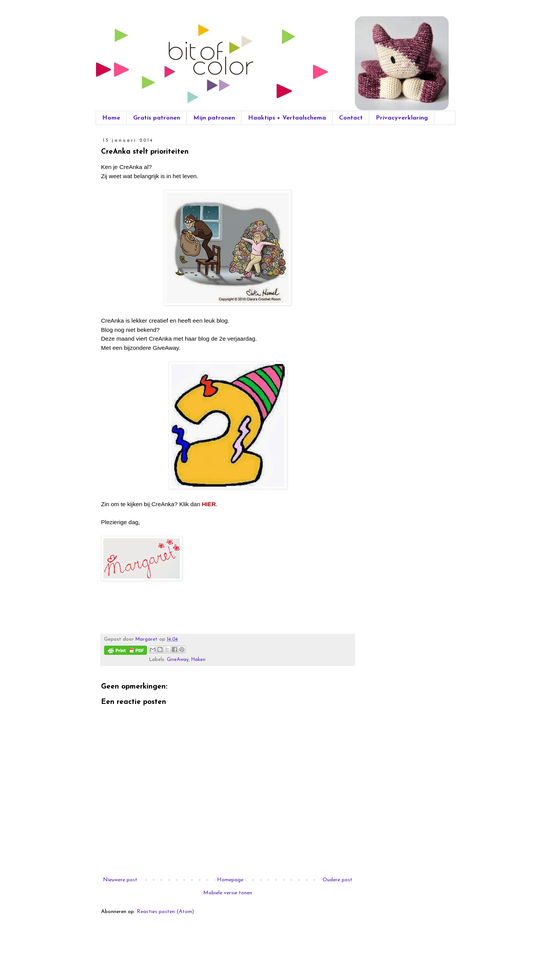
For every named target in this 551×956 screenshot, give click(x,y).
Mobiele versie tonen (227, 893)
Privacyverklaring (402, 118)
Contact (351, 118)
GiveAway (178, 660)
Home (111, 118)
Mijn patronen (214, 118)
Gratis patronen (156, 118)
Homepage (230, 880)
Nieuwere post (120, 880)
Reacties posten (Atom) (165, 912)
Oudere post (337, 880)
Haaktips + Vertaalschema (287, 118)
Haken (198, 660)
